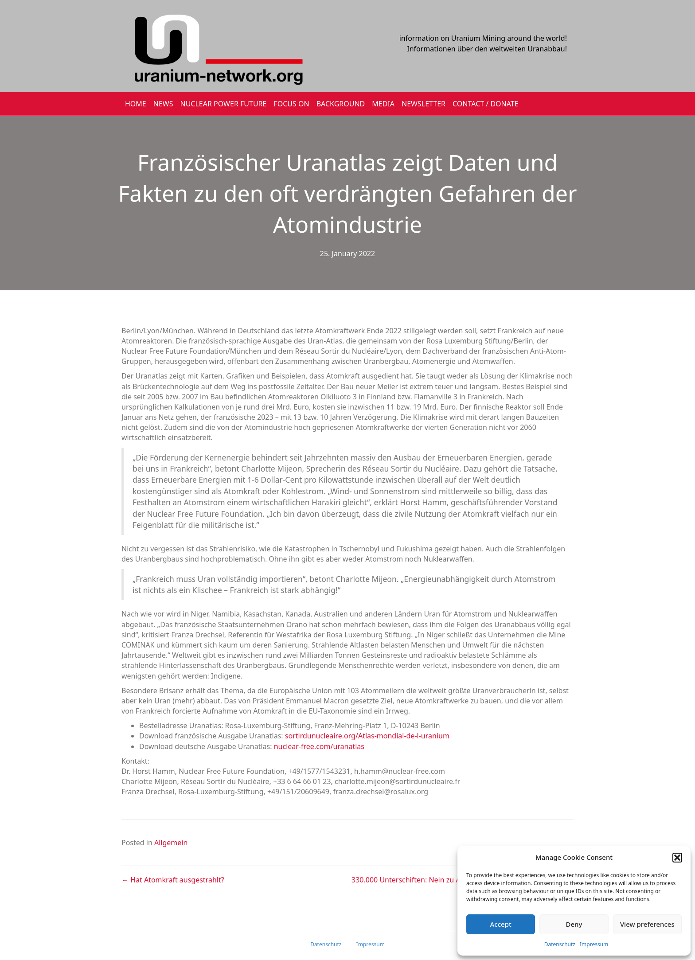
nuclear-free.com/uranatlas (319, 746)
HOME (135, 104)
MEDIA (383, 104)
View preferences (647, 924)
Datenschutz (559, 944)
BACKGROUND (340, 104)
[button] (677, 857)
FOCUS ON (291, 104)
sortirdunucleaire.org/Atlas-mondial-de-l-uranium (367, 736)
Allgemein (170, 842)
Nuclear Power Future (223, 104)
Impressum (594, 944)
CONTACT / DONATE (486, 104)
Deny (574, 924)
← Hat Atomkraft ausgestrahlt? (172, 880)
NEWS (163, 104)
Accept (500, 924)
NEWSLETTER (423, 104)
